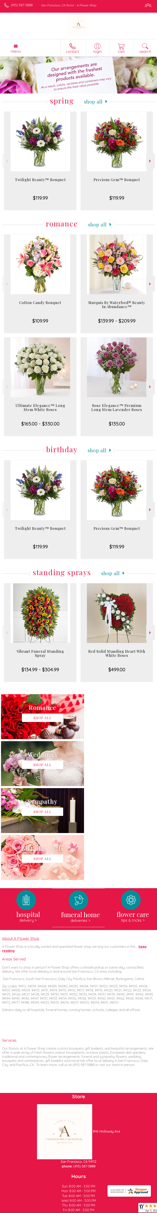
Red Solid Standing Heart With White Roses (116, 653)
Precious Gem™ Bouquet (117, 179)
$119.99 (40, 198)
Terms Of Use (15, 1210)
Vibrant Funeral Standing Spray (40, 653)
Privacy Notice (39, 1210)
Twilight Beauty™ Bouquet (40, 179)
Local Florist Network (68, 1210)
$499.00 (116, 669)
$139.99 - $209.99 (117, 321)
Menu (16, 51)
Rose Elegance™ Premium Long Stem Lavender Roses (116, 407)
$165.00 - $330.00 (40, 424)
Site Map (94, 1210)
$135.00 (117, 424)
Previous (6, 161)
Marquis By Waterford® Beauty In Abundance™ (116, 304)
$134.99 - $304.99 (40, 669)
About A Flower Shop (20, 844)
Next (150, 161)
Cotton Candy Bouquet (40, 302)
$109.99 (40, 321)
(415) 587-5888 (22, 5)
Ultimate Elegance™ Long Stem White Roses (40, 407)
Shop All (93, 101)
